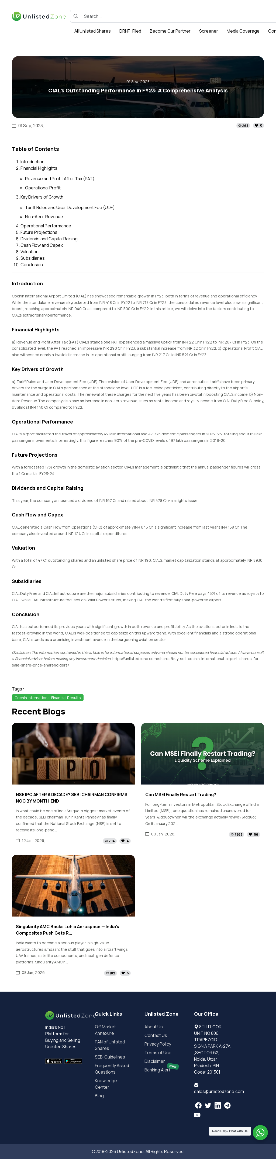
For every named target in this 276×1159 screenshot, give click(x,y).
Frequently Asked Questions (112, 1069)
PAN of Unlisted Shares (110, 1045)
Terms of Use (157, 1053)
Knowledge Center (106, 1084)
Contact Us (155, 1035)
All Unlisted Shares (92, 31)
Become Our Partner (170, 31)
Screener (208, 31)
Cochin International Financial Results (48, 697)
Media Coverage (243, 31)
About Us (153, 1027)
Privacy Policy (157, 1044)
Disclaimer (154, 1061)
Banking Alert (161, 1070)
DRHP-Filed (130, 31)
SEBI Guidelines (110, 1057)
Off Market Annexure (105, 1030)
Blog (99, 1096)
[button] (250, 126)
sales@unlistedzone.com (219, 1091)
